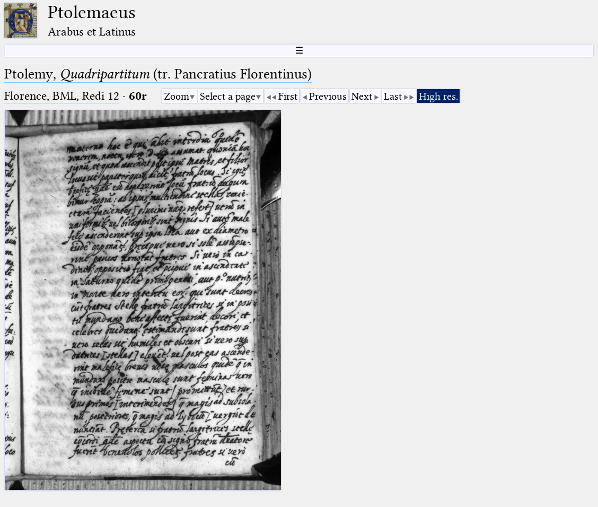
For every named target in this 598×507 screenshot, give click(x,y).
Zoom (176, 96)
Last (393, 96)
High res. (438, 96)
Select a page (228, 96)
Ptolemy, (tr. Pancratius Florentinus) (158, 74)
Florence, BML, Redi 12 (61, 96)
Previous (328, 96)
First (287, 96)
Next (361, 96)
